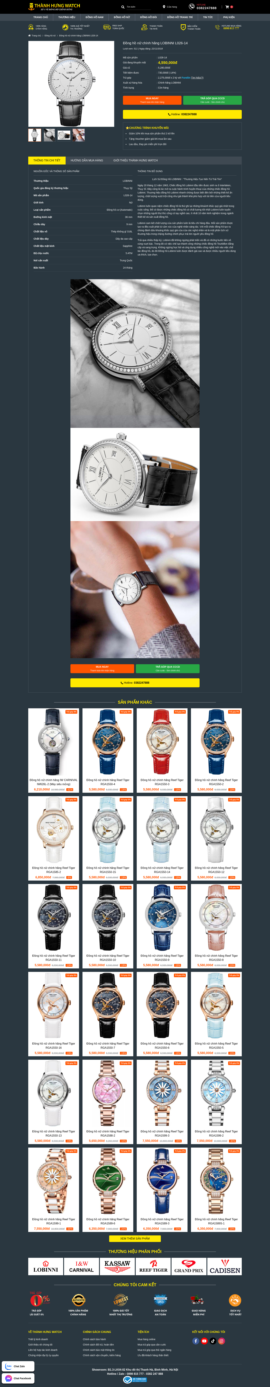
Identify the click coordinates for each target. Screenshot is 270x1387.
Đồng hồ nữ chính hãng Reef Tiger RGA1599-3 (162, 1133)
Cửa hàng (170, 6)
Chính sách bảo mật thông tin (99, 1350)
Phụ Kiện (229, 17)
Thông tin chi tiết (46, 160)
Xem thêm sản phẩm (135, 1238)
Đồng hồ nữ (122, 17)
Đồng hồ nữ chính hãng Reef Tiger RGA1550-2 (216, 782)
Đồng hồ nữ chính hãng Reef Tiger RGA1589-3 (162, 1221)
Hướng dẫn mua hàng (87, 160)
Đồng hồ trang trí (180, 17)
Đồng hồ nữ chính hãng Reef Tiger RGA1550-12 (216, 870)
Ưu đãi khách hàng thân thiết (153, 1355)
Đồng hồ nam (94, 17)
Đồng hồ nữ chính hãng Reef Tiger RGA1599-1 (53, 1221)
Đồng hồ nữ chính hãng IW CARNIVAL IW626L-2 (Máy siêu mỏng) (54, 782)
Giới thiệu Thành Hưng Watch (135, 160)
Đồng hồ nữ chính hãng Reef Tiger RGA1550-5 (216, 1045)
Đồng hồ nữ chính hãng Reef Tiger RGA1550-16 (53, 1045)
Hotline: (182, 114)
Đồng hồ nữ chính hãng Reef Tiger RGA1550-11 (53, 957)
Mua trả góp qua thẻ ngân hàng (154, 1350)
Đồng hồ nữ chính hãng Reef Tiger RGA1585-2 (53, 870)
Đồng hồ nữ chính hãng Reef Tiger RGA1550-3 (162, 782)
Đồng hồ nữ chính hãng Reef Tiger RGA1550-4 (107, 782)
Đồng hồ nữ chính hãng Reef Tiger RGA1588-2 (107, 1133)
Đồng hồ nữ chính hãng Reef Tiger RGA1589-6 (107, 1221)
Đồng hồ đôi (148, 17)
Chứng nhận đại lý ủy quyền (43, 1355)
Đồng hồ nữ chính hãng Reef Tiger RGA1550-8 (216, 957)
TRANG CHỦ (40, 17)
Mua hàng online (146, 1339)
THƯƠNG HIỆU (66, 17)
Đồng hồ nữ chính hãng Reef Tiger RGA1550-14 (162, 870)
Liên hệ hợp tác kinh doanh (43, 1350)
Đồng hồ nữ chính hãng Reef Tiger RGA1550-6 (162, 1045)
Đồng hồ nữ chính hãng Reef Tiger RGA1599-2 (216, 1133)
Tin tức (208, 17)
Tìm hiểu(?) (197, 77)
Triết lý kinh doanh (38, 1339)
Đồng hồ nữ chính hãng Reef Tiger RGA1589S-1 (216, 1221)
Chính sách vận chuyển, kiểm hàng (102, 1355)
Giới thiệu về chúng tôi (40, 1344)
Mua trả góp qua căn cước (152, 1344)
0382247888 (207, 8)
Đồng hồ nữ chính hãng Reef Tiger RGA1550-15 (107, 870)
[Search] (123, 7)
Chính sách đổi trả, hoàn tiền (98, 1344)
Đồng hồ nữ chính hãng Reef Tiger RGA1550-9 (162, 957)
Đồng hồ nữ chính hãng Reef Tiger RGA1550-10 (107, 957)
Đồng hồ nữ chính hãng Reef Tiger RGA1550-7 (107, 1045)
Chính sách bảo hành (94, 1339)
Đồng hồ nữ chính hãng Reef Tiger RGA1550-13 (53, 1133)
